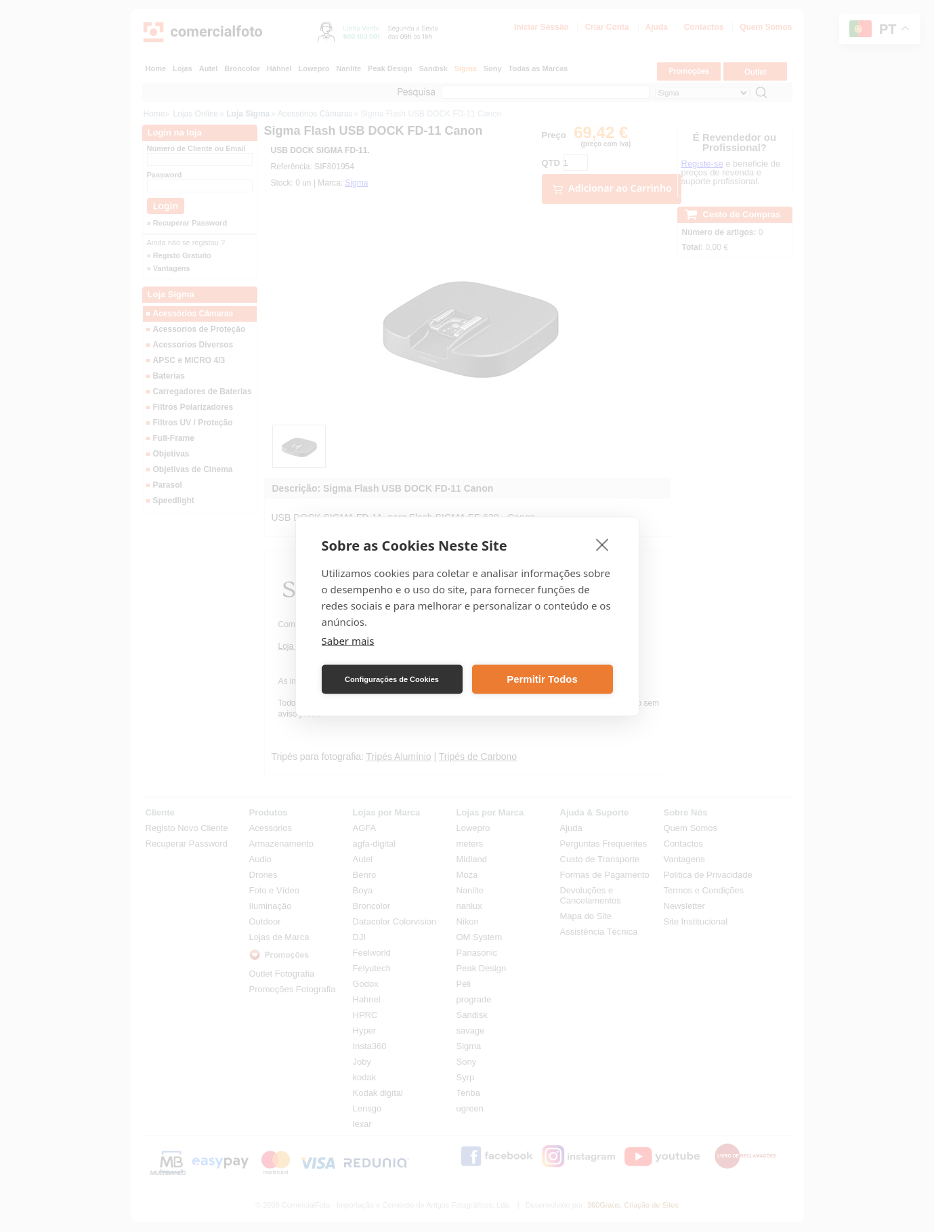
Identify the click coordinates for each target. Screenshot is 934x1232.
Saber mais (348, 640)
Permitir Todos (542, 679)
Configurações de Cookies (392, 679)
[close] (602, 544)
